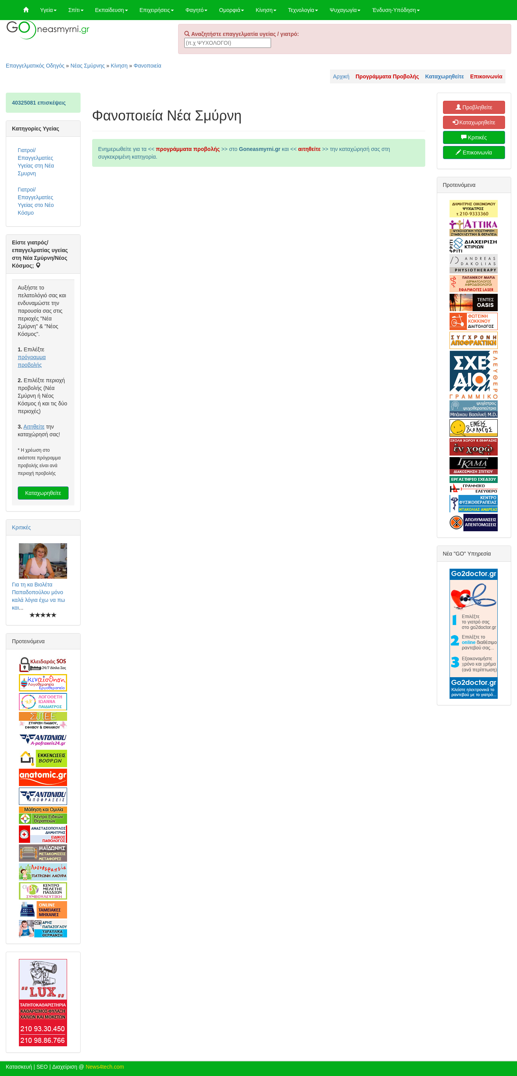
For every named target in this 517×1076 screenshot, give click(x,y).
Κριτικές (21, 527)
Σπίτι (75, 10)
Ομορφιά (231, 10)
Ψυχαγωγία (345, 10)
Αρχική (341, 76)
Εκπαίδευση (111, 10)
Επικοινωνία (474, 152)
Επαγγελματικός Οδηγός (35, 66)
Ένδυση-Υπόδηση (395, 10)
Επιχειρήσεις (157, 10)
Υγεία (48, 10)
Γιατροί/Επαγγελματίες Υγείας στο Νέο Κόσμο (36, 201)
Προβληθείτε (474, 107)
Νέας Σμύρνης (88, 66)
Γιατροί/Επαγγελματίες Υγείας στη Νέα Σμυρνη (36, 161)
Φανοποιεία (148, 66)
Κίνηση (266, 10)
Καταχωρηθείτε (43, 493)
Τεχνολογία (303, 10)
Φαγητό (196, 10)
